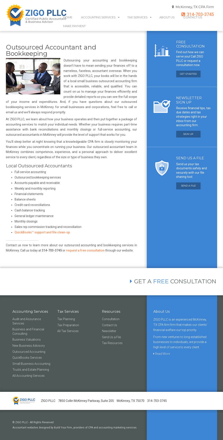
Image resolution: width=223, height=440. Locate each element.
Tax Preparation (68, 325)
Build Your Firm (63, 427)
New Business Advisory (28, 345)
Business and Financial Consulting (28, 331)
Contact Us (192, 17)
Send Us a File (111, 337)
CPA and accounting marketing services (112, 427)
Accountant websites (25, 427)
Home (67, 17)
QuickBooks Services (27, 357)
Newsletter (109, 331)
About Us (167, 17)
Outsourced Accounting (28, 351)
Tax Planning (66, 319)
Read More (161, 353)
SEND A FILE (188, 185)
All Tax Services (68, 331)
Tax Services (139, 17)
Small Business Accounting (31, 363)
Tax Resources (112, 343)
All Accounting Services (28, 375)
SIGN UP (188, 134)
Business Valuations (26, 339)
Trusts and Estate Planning (30, 369)
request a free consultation (85, 250)
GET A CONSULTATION (173, 281)
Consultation (111, 319)
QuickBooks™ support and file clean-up (42, 232)
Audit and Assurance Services (26, 321)
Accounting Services (100, 17)
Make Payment (74, 26)
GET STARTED (188, 73)
